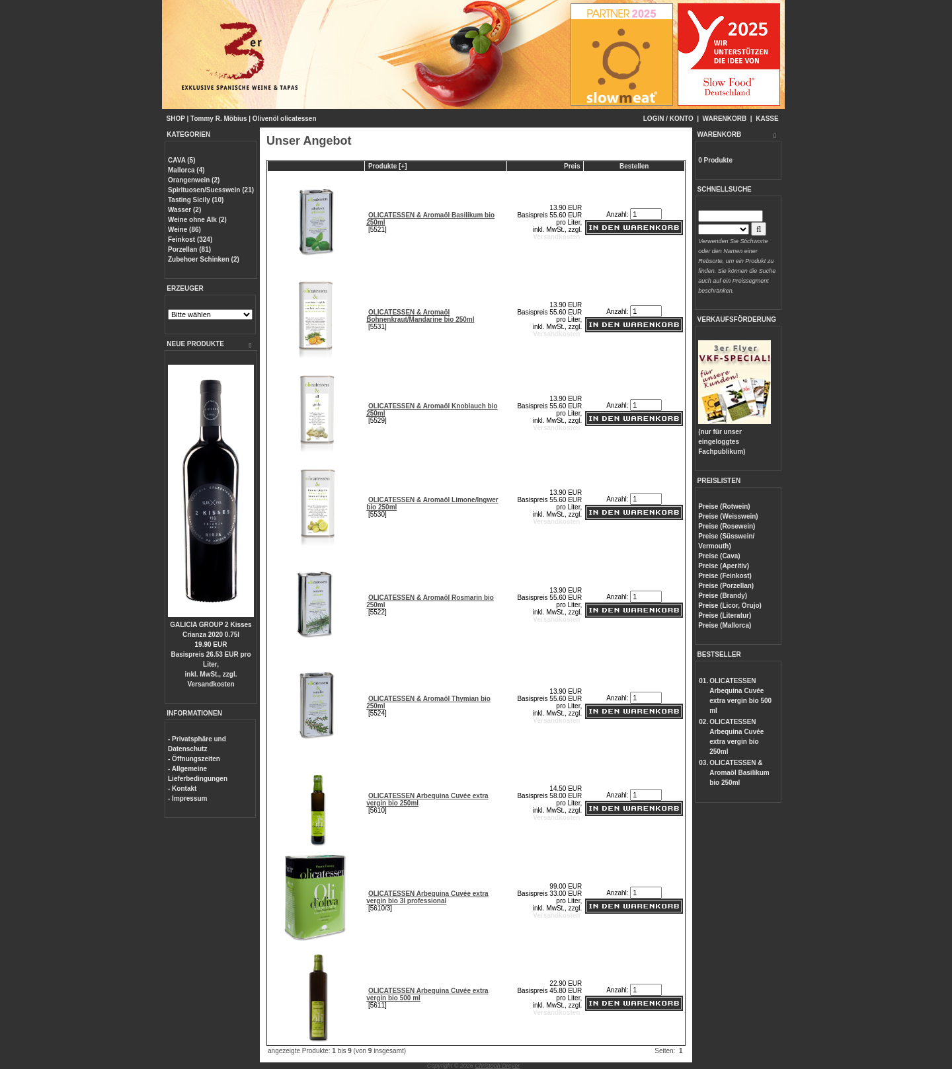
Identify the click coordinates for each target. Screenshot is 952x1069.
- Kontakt (182, 788)
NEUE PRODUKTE (195, 344)
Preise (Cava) (719, 556)
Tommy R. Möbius (218, 118)
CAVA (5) (181, 160)
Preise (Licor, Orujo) (730, 605)
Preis (572, 166)
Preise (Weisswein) (728, 516)
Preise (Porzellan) (726, 585)
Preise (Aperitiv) (723, 566)
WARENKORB (725, 118)
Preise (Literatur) (724, 615)
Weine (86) (184, 229)
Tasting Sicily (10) (195, 199)
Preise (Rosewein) (726, 526)
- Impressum (187, 798)
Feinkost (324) (190, 239)
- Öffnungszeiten (194, 758)
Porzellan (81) (189, 249)
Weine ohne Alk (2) (197, 219)
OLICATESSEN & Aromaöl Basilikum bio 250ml (739, 772)
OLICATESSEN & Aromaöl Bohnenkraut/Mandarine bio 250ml (420, 316)
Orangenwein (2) (193, 180)
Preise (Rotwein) (724, 506)
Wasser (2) (184, 209)
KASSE (767, 118)
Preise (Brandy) (722, 595)
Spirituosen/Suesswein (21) (211, 190)
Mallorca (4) (186, 170)
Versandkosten (210, 684)
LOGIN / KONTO (668, 118)
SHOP (176, 118)
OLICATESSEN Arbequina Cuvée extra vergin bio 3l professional (427, 897)
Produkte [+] (387, 166)
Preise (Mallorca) (724, 625)
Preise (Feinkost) (725, 575)
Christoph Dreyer (497, 1065)
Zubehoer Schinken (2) (203, 259)
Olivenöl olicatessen (285, 118)
